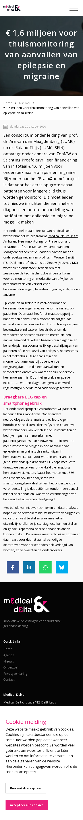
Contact (9, 679)
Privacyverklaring (15, 673)
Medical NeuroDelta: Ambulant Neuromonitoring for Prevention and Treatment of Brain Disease (40, 241)
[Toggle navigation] (73, 8)
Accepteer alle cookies (26, 805)
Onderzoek (11, 667)
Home (7, 103)
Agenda (8, 655)
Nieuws (24, 103)
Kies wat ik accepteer (26, 788)
